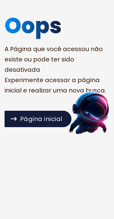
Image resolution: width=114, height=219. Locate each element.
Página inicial (36, 119)
